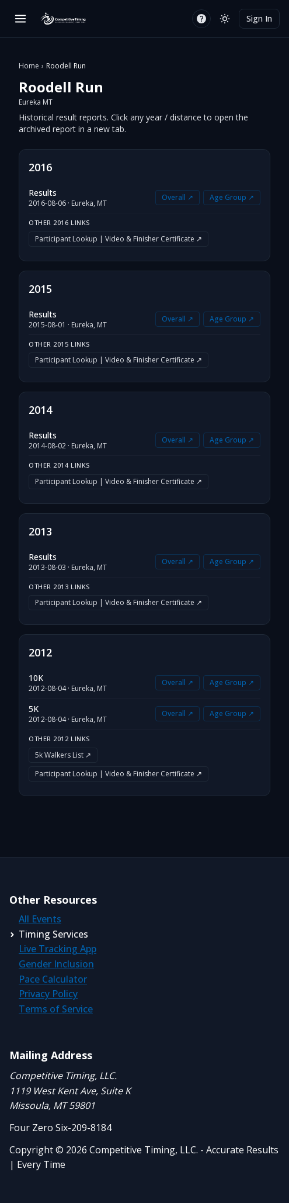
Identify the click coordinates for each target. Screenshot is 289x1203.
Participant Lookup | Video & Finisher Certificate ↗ (118, 239)
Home (29, 66)
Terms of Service (56, 1008)
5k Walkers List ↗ (63, 755)
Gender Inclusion (56, 963)
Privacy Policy (48, 993)
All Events (40, 918)
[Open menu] (20, 19)
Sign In (259, 18)
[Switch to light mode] (224, 18)
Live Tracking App (57, 948)
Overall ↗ (177, 197)
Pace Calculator (53, 979)
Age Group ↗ (232, 197)
